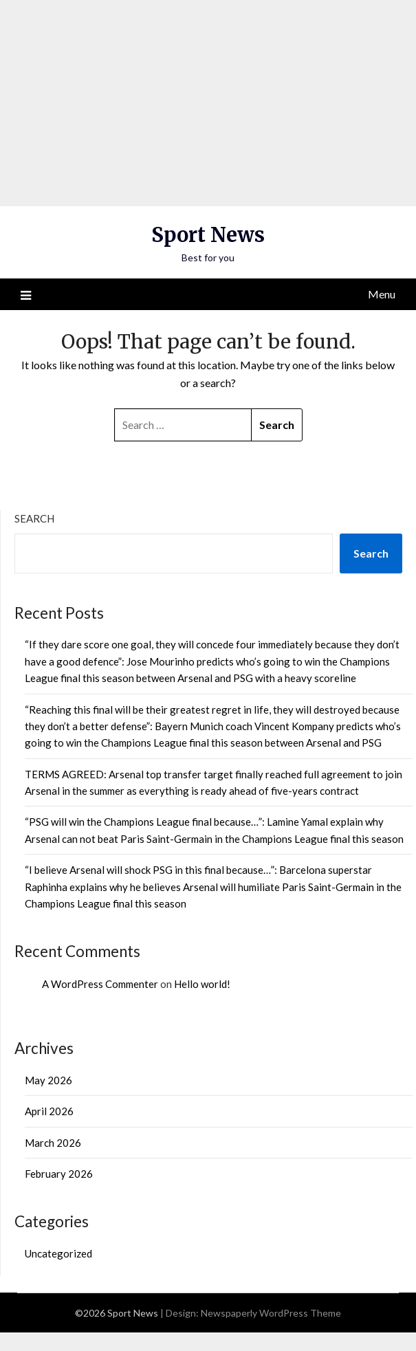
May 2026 (48, 1080)
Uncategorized (58, 1253)
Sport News (208, 235)
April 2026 (49, 1111)
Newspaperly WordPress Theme (271, 1313)
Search (34, 518)
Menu (381, 293)
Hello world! (202, 984)
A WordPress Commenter (100, 984)
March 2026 (53, 1142)
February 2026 (59, 1173)
